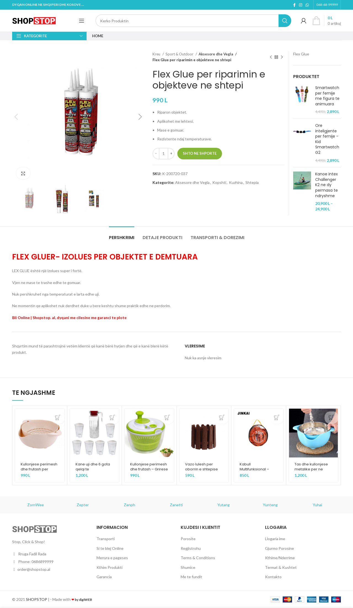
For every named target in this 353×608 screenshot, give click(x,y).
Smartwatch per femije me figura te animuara (327, 96)
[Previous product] (271, 57)
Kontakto (273, 576)
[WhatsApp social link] (307, 5)
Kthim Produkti (109, 567)
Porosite (188, 538)
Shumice (188, 567)
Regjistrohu (191, 548)
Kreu (157, 54)
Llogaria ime (275, 538)
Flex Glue (301, 54)
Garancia (104, 576)
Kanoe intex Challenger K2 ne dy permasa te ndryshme (326, 185)
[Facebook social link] (294, 5)
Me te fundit (191, 576)
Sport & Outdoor (179, 54)
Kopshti (219, 182)
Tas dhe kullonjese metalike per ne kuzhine (312, 469)
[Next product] (282, 57)
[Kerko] (193, 20)
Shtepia (252, 182)
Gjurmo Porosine (279, 548)
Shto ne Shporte (199, 153)
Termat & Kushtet (281, 567)
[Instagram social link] (300, 5)
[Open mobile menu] (81, 20)
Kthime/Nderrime (280, 557)
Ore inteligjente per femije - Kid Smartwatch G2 (327, 139)
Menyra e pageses (112, 557)
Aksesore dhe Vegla (215, 54)
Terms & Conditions (198, 557)
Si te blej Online (110, 548)
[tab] (121, 234)
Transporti (106, 538)
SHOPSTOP (36, 599)
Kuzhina (236, 182)
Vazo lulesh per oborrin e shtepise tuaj (202, 469)
